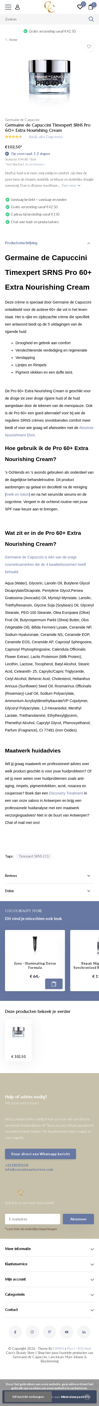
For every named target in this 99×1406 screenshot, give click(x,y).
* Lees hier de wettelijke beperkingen (31, 1229)
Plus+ (71, 1348)
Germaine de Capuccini (22, 120)
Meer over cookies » (76, 1397)
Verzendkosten (35, 164)
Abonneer (78, 1219)
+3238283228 (16, 1165)
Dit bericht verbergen (28, 1397)
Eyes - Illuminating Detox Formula (35, 965)
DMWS (58, 1348)
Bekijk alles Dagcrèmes (46, 137)
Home (13, 40)
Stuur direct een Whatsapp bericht (40, 1154)
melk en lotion (17, 494)
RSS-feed (84, 1348)
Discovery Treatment (66, 793)
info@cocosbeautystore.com (27, 1169)
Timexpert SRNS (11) (34, 856)
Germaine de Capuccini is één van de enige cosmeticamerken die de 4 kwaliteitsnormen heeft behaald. (45, 564)
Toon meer (71, 185)
